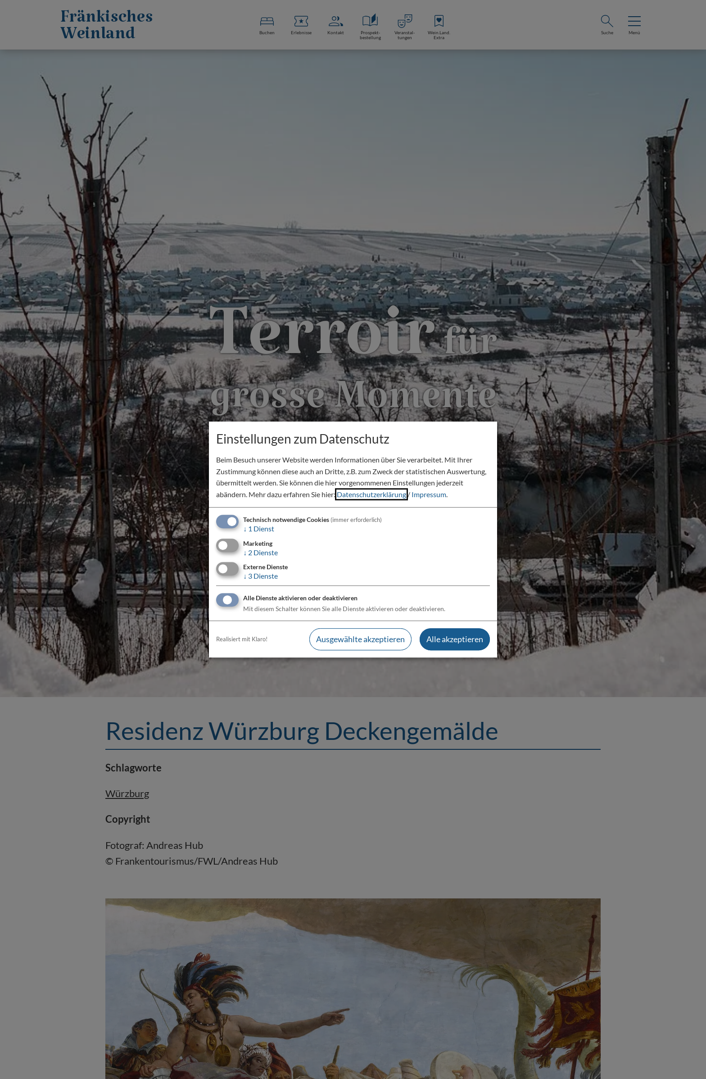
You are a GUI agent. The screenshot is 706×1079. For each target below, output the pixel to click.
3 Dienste (260, 575)
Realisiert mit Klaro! (241, 639)
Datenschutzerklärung (371, 494)
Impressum (429, 494)
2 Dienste (260, 552)
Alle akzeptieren (454, 639)
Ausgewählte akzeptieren (360, 639)
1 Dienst (258, 529)
